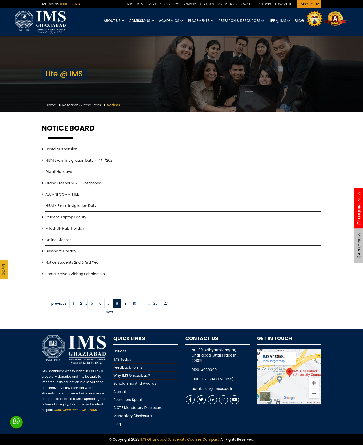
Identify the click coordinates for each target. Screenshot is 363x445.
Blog (299, 20)
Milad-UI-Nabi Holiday (64, 228)
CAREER (246, 4)
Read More (75, 410)
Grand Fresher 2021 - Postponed (73, 183)
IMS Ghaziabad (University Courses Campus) (179, 439)
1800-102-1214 (70, 4)
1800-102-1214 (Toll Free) (213, 379)
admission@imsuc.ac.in (212, 388)
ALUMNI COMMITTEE (62, 194)
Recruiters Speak (128, 399)
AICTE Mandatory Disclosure (137, 407)
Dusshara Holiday (60, 251)
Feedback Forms (127, 367)
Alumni (165, 4)
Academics (171, 20)
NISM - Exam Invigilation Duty (70, 205)
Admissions (141, 20)
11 (143, 303)
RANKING (190, 4)
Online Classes (58, 239)
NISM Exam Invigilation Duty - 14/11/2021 (79, 160)
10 (134, 303)
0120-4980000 (204, 369)
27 (166, 303)
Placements (200, 20)
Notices (120, 351)
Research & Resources (241, 20)
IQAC (141, 4)
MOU (152, 4)
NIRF (130, 4)
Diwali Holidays (58, 171)
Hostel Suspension (61, 149)
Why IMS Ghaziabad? (131, 375)
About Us (114, 20)
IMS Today (122, 359)
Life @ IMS (279, 20)
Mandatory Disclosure (132, 415)
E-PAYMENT (283, 4)
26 (155, 303)
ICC (176, 4)
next (109, 312)
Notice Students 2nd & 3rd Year (72, 262)
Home (51, 105)
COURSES (207, 4)
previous (58, 303)
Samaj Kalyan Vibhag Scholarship (75, 273)
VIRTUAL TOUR (227, 4)
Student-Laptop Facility (65, 217)
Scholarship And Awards (134, 383)
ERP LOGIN (263, 4)
